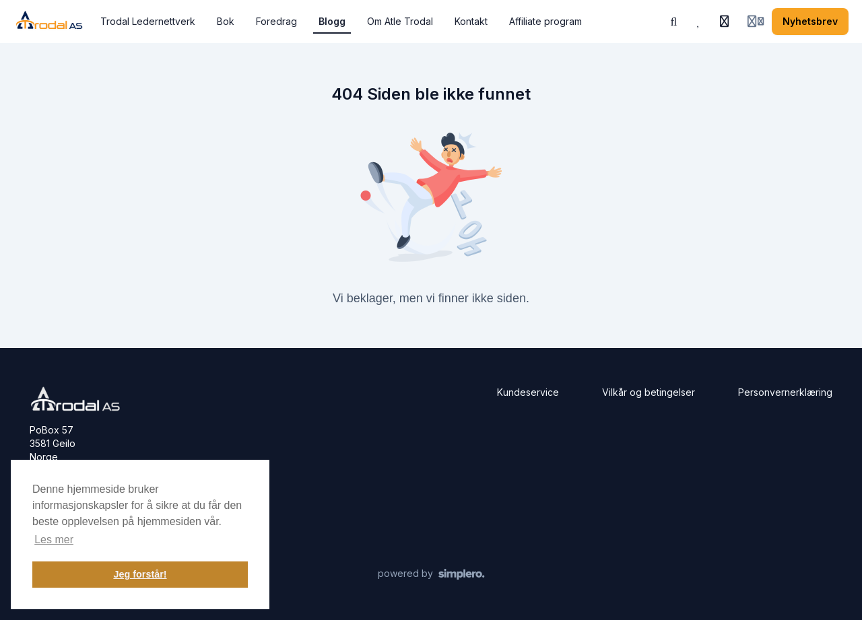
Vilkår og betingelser (648, 392)
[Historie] (724, 21)
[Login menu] (756, 21)
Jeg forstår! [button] (139, 574)
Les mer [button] (53, 539)
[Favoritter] (699, 21)
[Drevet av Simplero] (431, 574)
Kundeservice (528, 392)
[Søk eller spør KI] (674, 21)
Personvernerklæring (785, 392)
